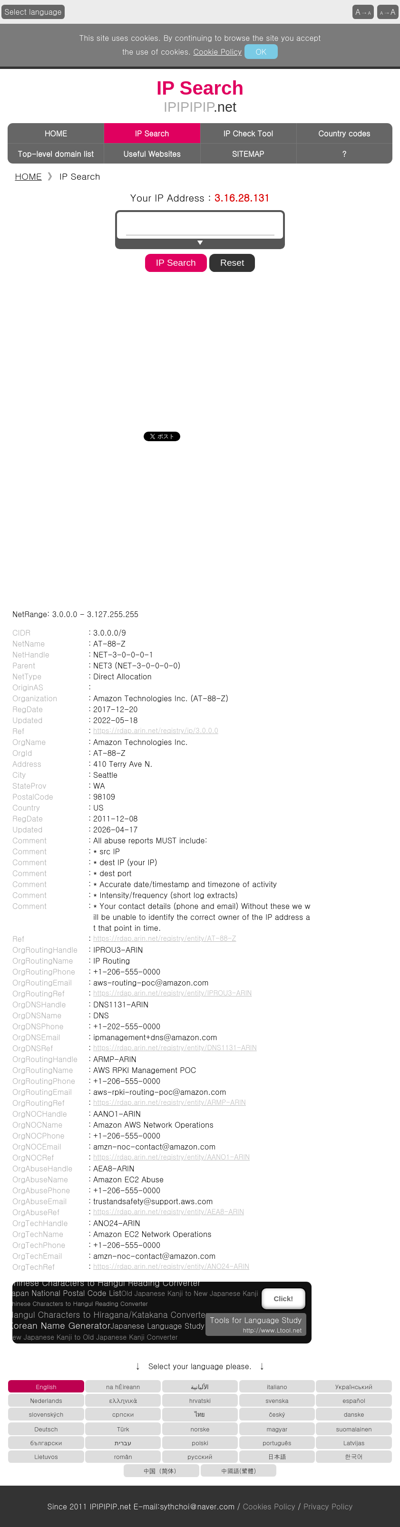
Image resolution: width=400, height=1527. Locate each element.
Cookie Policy (218, 51)
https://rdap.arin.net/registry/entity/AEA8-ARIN (168, 1211)
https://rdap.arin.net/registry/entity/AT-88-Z (164, 938)
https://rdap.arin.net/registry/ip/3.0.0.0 (155, 730)
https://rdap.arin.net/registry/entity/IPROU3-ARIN (172, 992)
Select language (33, 11)
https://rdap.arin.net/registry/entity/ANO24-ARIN (171, 1266)
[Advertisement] (200, 348)
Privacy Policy (327, 1506)
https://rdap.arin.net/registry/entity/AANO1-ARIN (171, 1156)
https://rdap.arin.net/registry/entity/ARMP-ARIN (169, 1102)
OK (261, 51)
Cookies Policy (269, 1506)
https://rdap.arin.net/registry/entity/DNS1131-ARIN (175, 1047)
